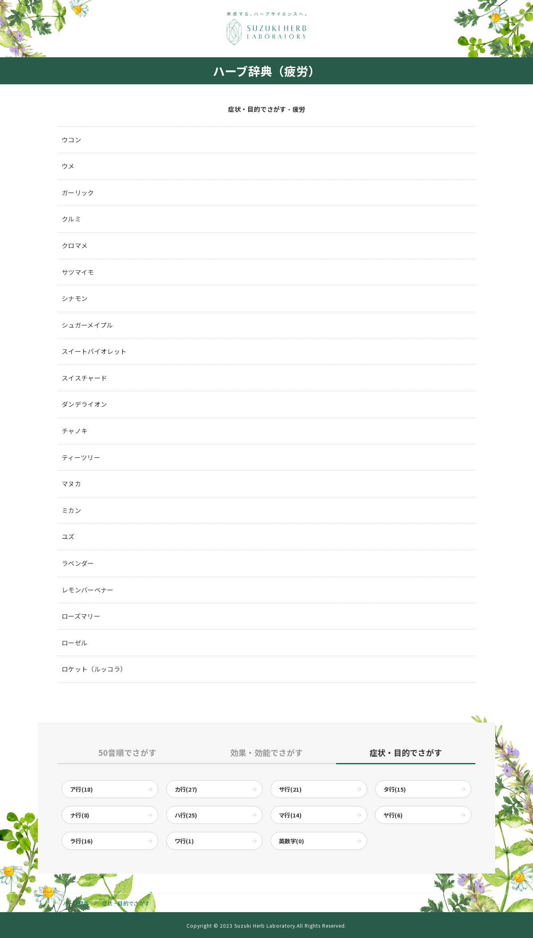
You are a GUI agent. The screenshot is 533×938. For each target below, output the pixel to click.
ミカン (71, 510)
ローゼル (75, 642)
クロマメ (75, 245)
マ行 (290, 815)
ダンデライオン (84, 404)
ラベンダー (78, 563)
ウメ (68, 166)
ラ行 (81, 841)
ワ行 (184, 841)
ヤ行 (393, 815)
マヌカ (71, 483)
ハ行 (186, 815)
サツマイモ (78, 272)
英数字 (291, 841)
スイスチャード (84, 378)
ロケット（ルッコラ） (94, 669)
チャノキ (75, 430)
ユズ (68, 536)
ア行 (81, 789)
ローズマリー (81, 616)
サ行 (290, 789)
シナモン (75, 298)
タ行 (394, 789)
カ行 (186, 789)
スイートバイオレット (94, 351)
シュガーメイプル (87, 325)
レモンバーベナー (88, 589)
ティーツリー (81, 457)
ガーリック (78, 192)
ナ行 (79, 815)
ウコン (71, 139)
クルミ (71, 218)
